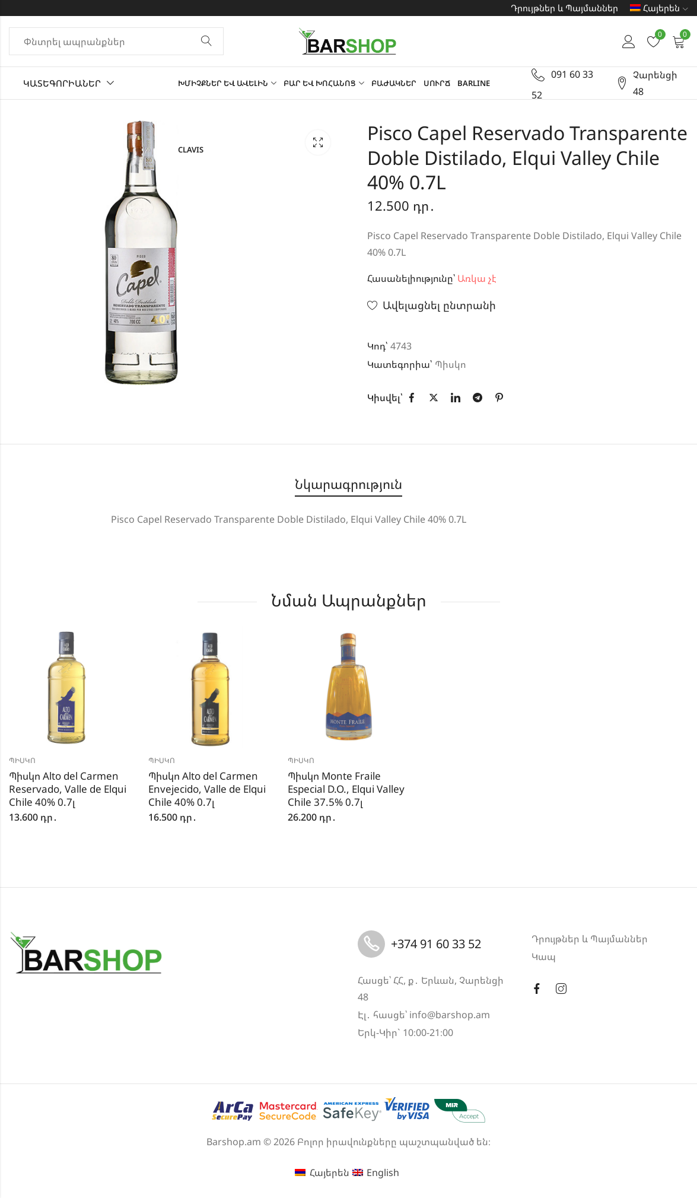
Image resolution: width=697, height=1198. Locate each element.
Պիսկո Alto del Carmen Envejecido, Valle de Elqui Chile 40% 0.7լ (207, 789)
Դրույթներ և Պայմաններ (564, 8)
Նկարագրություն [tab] (348, 483)
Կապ (543, 956)
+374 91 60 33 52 (436, 944)
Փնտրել (206, 41)
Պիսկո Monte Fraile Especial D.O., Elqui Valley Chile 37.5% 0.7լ (346, 789)
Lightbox (317, 142)
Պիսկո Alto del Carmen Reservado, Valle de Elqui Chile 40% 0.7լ (67, 789)
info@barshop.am (449, 1014)
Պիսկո (450, 364)
